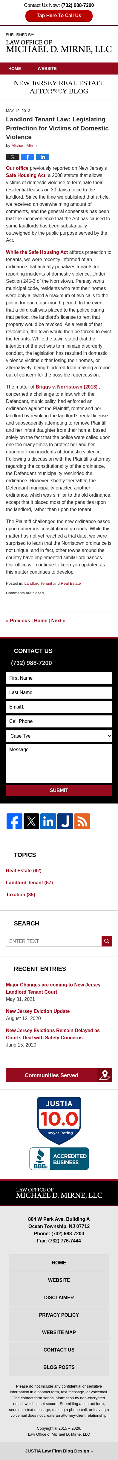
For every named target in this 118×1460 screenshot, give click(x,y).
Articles (18, 92)
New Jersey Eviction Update (38, 1011)
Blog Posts (59, 1367)
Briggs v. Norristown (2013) (67, 386)
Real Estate (71, 583)
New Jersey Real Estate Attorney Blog (59, 43)
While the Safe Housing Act (37, 252)
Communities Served (51, 1075)
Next (58, 620)
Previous (18, 620)
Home (14, 68)
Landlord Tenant (38, 583)
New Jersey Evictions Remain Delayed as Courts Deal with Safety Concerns (53, 1034)
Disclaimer (59, 1297)
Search (107, 941)
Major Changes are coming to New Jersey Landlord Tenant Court (53, 988)
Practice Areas (85, 80)
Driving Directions (30, 104)
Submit (59, 790)
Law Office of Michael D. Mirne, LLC (59, 1434)
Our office (17, 168)
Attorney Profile (29, 80)
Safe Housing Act (25, 175)
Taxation (20, 894)
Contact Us (83, 104)
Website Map (59, 1332)
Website (47, 68)
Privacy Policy (59, 1315)
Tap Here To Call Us (59, 15)
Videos (54, 92)
